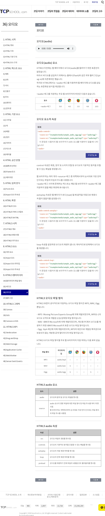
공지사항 (70, 495)
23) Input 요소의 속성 (11, 195)
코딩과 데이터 (68, 11)
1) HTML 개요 (8, 45)
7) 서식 (5, 85)
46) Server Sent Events (12, 361)
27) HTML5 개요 (9, 229)
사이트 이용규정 (54, 495)
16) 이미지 (7, 143)
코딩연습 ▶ (92, 155)
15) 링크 (6, 137)
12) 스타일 (7, 120)
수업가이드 (76, 2)
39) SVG (6, 315)
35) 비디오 (7, 286)
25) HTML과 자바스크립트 (13, 212)
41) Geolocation (10, 332)
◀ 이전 (40, 25)
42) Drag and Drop (10, 338)
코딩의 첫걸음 (53, 11)
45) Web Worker (10, 355)
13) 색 (5, 126)
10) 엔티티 (7, 103)
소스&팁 (96, 495)
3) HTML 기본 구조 (10, 57)
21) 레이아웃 (8, 177)
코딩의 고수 (97, 11)
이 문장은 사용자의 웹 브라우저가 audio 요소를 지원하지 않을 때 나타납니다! (55, 48)
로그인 (86, 2)
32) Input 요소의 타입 (11, 264)
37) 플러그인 (8, 298)
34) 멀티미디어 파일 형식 (12, 281)
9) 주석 (5, 97)
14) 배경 (6, 131)
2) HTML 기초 (8, 51)
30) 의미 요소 (8, 252)
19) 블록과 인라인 (10, 166)
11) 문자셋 (7, 108)
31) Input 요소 (8, 258)
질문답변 (83, 495)
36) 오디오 (7, 292)
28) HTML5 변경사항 (11, 235)
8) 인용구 (6, 91)
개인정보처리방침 (34, 495)
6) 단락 (5, 80)
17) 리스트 (7, 149)
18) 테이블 (7, 154)
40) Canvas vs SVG (10, 321)
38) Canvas (7, 309)
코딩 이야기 (39, 11)
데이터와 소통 (82, 11)
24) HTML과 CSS (9, 206)
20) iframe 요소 (9, 172)
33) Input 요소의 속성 (11, 269)
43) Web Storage (10, 344)
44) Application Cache (12, 350)
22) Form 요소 (8, 189)
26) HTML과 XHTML (11, 218)
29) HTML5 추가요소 (11, 241)
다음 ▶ (95, 25)
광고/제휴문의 (52, 497)
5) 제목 (5, 74)
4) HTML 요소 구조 (10, 62)
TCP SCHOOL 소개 (62, 2)
